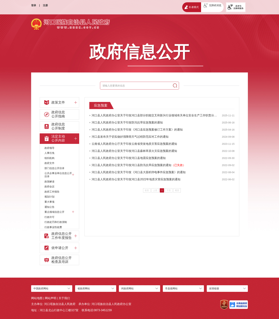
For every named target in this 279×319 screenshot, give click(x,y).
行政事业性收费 (53, 227)
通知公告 (49, 207)
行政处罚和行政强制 (55, 222)
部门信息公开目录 (54, 168)
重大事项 (49, 201)
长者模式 (192, 7)
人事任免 (49, 153)
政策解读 (49, 181)
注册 (45, 5)
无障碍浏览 (212, 5)
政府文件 (49, 163)
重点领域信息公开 (59, 211)
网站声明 (50, 298)
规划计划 (49, 196)
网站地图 (37, 298)
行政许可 (49, 217)
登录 (33, 5)
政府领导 (49, 148)
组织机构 (49, 158)
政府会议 (49, 186)
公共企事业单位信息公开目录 (59, 175)
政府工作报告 (51, 191)
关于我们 (64, 298)
